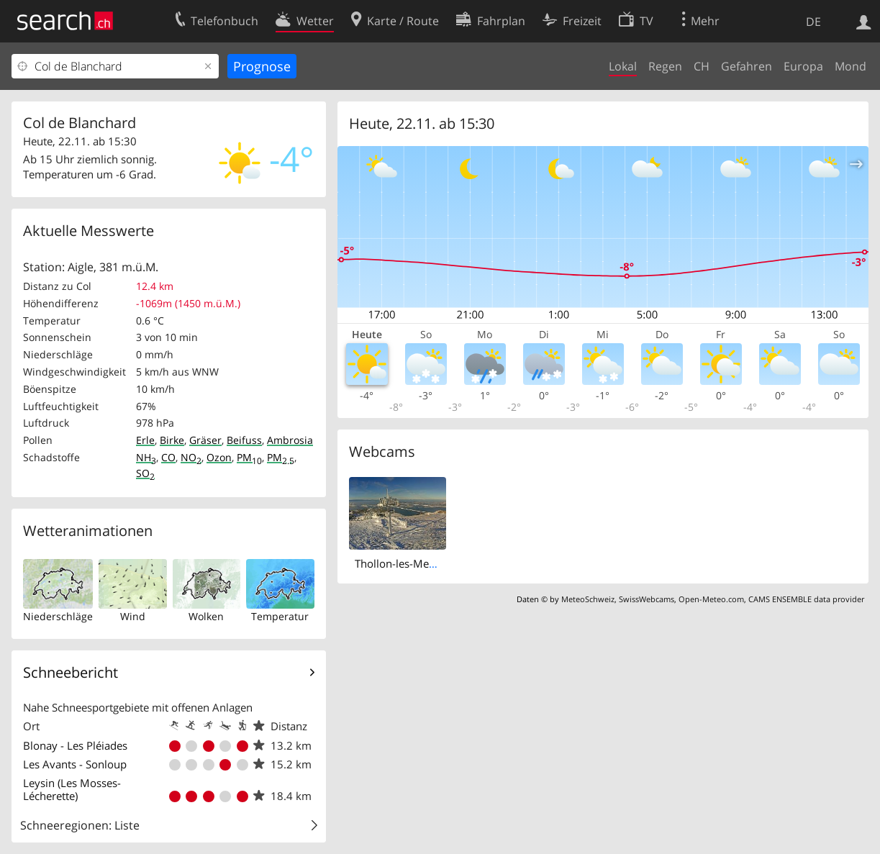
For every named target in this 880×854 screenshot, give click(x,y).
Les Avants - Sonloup (75, 764)
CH (701, 66)
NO (191, 457)
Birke (172, 440)
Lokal (623, 66)
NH (146, 457)
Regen (665, 66)
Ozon (219, 457)
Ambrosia (290, 440)
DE (813, 21)
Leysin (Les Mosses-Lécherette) (72, 789)
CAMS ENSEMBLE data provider (806, 599)
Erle (145, 440)
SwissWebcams (646, 599)
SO (145, 473)
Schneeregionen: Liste (80, 825)
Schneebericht (70, 672)
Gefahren (746, 66)
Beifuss (244, 440)
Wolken (206, 616)
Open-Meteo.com (711, 599)
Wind (132, 616)
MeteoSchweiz (587, 599)
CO (168, 457)
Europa (803, 66)
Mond (850, 66)
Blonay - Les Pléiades (75, 745)
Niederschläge (58, 616)
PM (249, 457)
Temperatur (280, 616)
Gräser (205, 440)
